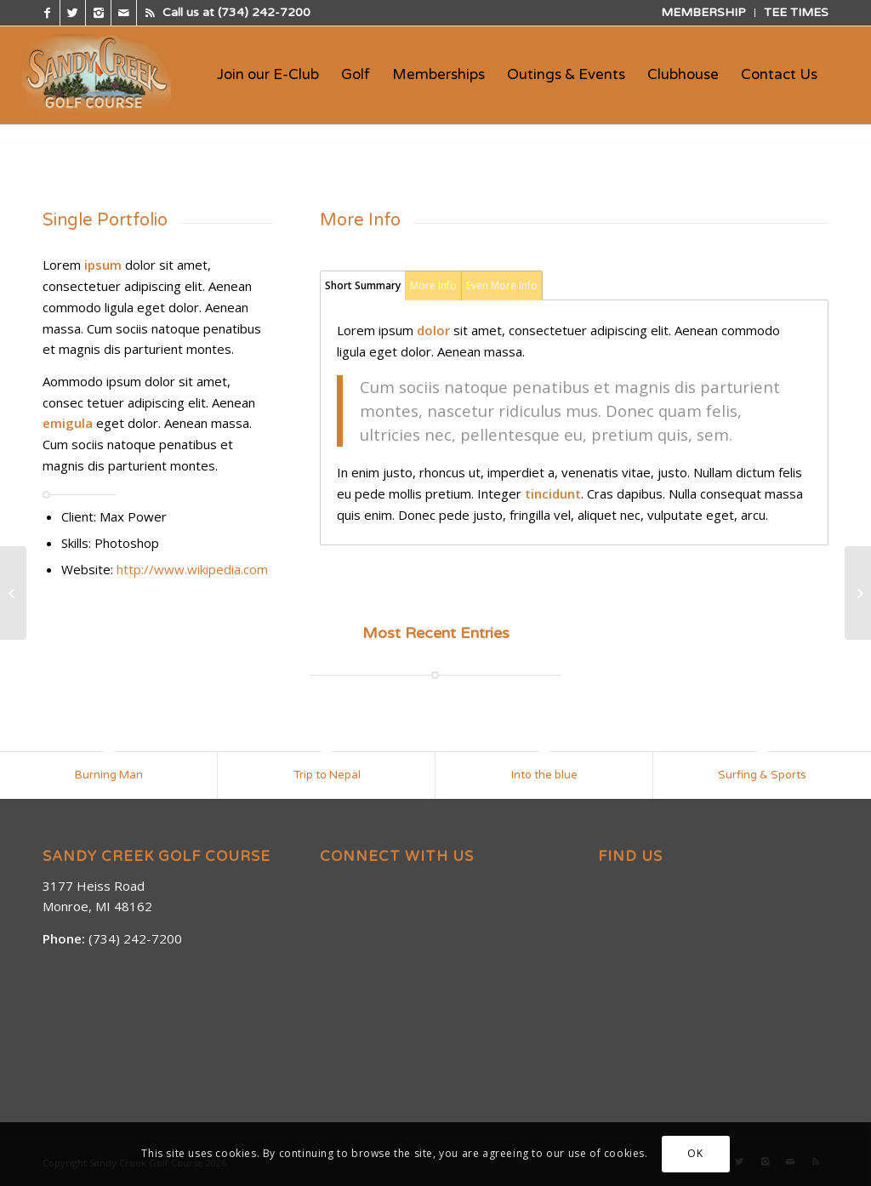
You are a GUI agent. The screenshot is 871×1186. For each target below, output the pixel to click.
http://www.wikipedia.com (192, 569)
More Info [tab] (433, 285)
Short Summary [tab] (363, 285)
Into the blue (544, 775)
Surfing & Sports (762, 775)
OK (695, 1153)
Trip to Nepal (327, 775)
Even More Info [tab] (502, 285)
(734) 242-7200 (264, 12)
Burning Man (109, 775)
